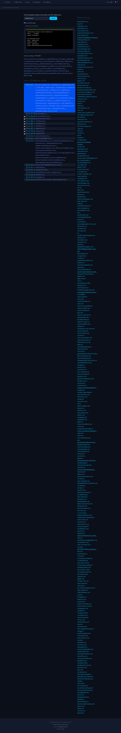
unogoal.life (39, 131)
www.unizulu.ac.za (83, 638)
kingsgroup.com (82, 26)
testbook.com (81, 124)
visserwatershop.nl (83, 46)
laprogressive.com (83, 697)
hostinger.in (39, 177)
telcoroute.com (82, 667)
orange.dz (80, 399)
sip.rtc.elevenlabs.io (83, 160)
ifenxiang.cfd (59, 68)
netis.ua (79, 538)
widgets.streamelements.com (45, 145)
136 (32, 126)
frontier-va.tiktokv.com (84, 174)
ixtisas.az (38, 61)
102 (32, 116)
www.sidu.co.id (82, 401)
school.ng (80, 426)
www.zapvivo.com (83, 181)
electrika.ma (81, 467)
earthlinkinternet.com (84, 206)
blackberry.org (82, 660)
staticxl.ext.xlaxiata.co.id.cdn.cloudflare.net (50, 157)
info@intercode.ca (63, 726)
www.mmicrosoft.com (84, 604)
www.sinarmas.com (83, 394)
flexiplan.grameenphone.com (86, 90)
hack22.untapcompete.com (86, 704)
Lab (27, 2)
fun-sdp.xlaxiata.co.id (65, 153)
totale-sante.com (82, 519)
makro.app (70, 59)
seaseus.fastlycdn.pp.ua (85, 690)
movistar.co (81, 258)
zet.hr (79, 404)
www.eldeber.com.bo (61, 64)
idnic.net (80, 110)
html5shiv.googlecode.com (86, 290)
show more (27, 75)
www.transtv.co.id (83, 524)
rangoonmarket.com (83, 308)
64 (29, 85)
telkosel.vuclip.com (83, 322)
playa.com (80, 219)
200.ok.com (81, 474)
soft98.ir (80, 681)
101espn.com (81, 237)
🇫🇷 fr (116, 2)
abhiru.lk (80, 344)
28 (34, 113)
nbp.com (80, 131)
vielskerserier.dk (41, 170)
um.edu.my (80, 479)
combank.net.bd (82, 613)
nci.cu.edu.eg (81, 513)
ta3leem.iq (80, 326)
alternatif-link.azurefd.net (85, 274)
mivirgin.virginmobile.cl (84, 392)
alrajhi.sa (80, 69)
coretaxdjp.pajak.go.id (84, 347)
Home (7, 2)
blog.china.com (82, 201)
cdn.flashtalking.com (84, 162)
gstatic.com (81, 276)
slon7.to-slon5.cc (47, 68)
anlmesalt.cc (28, 68)
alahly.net (80, 106)
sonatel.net (80, 390)
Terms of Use (64, 724)
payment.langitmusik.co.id (85, 379)
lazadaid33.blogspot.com (85, 247)
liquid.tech (80, 713)
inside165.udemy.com (84, 567)
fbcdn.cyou (80, 706)
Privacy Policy (56, 724)
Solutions (36, 2)
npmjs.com (80, 194)
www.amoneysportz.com (85, 476)
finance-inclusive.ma (84, 315)
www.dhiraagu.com (83, 183)
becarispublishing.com (43, 141)
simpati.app (29, 61)
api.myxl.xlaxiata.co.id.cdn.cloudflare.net (49, 160)
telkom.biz (80, 708)
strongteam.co (81, 597)
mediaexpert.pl (82, 417)
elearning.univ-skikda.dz (85, 676)
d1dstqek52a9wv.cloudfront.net (87, 483)
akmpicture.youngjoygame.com (87, 540)
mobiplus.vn (81, 610)
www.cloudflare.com (83, 324)
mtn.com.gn (81, 620)
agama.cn (80, 458)
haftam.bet (59, 61)
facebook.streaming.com (85, 679)
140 (32, 131)
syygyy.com (56, 172)
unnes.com (80, 556)
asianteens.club (29, 73)
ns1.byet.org (81, 485)
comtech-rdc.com (83, 581)
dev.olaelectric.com (83, 210)
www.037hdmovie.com (84, 363)
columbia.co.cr (82, 242)
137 (32, 128)
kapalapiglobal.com (83, 501)
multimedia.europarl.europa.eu (87, 96)
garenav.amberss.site (84, 356)
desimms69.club (42, 73)
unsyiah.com (81, 601)
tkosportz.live (81, 285)
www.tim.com (81, 522)
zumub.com (81, 147)
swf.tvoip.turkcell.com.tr (85, 53)
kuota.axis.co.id (82, 397)
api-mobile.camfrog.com (85, 688)
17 (34, 177)
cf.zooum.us (81, 711)
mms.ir (79, 281)
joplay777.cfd (81, 167)
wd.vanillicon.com (83, 542)
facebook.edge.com (83, 51)
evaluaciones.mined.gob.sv (86, 517)
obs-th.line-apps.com (84, 126)
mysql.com (80, 335)
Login (110, 2)
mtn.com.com (81, 510)
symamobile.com (82, 74)
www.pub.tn (81, 585)
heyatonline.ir (81, 197)
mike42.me (80, 408)
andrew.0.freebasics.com (85, 33)
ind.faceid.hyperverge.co (85, 429)
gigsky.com (81, 579)
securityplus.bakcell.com (85, 115)
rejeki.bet (68, 61)
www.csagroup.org (83, 481)
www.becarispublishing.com (62, 141)
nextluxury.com (82, 99)
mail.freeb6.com (82, 28)
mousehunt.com (82, 663)
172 (27, 85)
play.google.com (82, 253)
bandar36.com (82, 499)
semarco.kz (81, 454)
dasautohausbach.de (84, 340)
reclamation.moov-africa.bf (86, 328)
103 (32, 118)
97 (32, 113)
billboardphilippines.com (85, 62)
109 (32, 123)
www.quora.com (82, 151)
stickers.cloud (51, 71)
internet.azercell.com (84, 492)
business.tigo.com (83, 169)
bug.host (80, 24)
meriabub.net (39, 121)
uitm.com (80, 670)
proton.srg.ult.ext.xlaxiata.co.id (45, 153)
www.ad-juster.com (42, 136)
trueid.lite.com (81, 369)
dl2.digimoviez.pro (83, 319)
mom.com (80, 435)
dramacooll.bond (29, 66)
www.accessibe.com (83, 447)
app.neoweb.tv (40, 114)
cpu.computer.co (82, 685)
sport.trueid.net (82, 583)
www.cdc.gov (81, 78)
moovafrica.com (82, 656)
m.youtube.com (82, 172)
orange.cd (80, 488)
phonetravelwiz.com (83, 60)
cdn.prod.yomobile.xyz (84, 658)
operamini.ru (81, 456)
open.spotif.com (82, 497)
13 (34, 172)
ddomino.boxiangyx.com (85, 199)
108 (32, 121)
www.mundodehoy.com (84, 424)
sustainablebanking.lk (84, 217)
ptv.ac (26, 59)
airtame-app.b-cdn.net (84, 606)
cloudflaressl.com (83, 529)
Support (46, 2)
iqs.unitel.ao (81, 117)
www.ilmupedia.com (83, 301)
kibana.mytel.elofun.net (84, 504)
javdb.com (80, 71)
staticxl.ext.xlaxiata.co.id (64, 148)
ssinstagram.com (82, 608)
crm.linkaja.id (81, 222)
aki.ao (79, 135)
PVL (63, 729)
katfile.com (80, 262)
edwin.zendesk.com (83, 406)
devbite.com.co (82, 381)
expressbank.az (82, 554)
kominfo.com (81, 367)
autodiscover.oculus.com (85, 67)
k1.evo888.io (81, 294)
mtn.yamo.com (82, 645)
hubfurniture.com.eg (83, 342)
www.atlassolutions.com (85, 654)
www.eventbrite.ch (83, 310)
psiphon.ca (53, 66)
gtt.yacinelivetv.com (42, 116)
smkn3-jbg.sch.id (82, 287)
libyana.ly (80, 244)
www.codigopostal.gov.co (85, 629)
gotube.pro (80, 699)
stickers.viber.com (83, 651)
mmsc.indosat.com (83, 451)
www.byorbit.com (82, 331)
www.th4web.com (83, 317)
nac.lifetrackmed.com (84, 572)
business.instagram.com (85, 265)
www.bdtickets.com (83, 449)
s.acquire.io (81, 365)
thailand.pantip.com (83, 40)
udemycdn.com (82, 119)
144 (32, 136)
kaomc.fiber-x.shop (83, 569)
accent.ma (80, 695)
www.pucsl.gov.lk (83, 526)
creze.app (80, 299)
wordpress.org (82, 672)
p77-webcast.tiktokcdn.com (86, 588)
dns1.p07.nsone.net (83, 83)
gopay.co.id (81, 81)
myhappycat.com (82, 44)
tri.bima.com (81, 383)
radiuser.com (81, 576)
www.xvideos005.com (42, 138)
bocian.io (80, 640)
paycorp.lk (80, 267)
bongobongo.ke (82, 463)
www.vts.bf (81, 683)
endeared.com (81, 385)
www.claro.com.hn (83, 563)
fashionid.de (39, 167)
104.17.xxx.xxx (81, 410)
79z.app (62, 59)
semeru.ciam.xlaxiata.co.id (44, 148)
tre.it (78, 212)
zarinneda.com (82, 165)
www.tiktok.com (82, 240)
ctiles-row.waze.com (83, 544)
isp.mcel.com (81, 490)
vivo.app (80, 547)
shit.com (80, 551)
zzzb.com (80, 303)
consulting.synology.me (84, 558)
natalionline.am (52, 59)
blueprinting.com (82, 21)
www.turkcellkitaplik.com (85, 649)
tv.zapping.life (81, 140)
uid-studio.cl (40, 71)
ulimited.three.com (83, 622)
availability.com (82, 419)
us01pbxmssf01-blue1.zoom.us (87, 360)
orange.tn (80, 631)
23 (34, 116)
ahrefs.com (80, 531)
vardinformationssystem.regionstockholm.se (50, 179)
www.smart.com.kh (83, 185)
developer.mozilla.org (84, 87)
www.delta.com (82, 42)
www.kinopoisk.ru (83, 701)
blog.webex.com (82, 149)
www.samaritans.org (83, 438)
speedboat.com (82, 56)
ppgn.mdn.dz (81, 278)
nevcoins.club (66, 73)
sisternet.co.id (29, 26)
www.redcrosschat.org (84, 94)
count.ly (79, 595)
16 (34, 174)
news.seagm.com (82, 35)
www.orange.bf (82, 297)
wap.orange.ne (82, 176)
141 (32, 133)
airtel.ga (80, 203)
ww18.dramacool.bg (30, 64)
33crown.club (62, 71)
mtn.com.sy (81, 351)
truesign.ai (41, 59)
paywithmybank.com (83, 633)
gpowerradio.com (82, 215)
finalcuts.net (81, 65)
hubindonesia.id (82, 349)
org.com (80, 624)
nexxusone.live (82, 626)
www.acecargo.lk (82, 617)
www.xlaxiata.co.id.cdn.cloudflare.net (48, 162)
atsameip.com (81, 642)
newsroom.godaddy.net (84, 306)
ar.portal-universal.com (84, 122)
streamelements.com (54, 143)
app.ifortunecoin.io (83, 192)
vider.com (80, 433)
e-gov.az (80, 128)
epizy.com (80, 190)
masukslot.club (54, 73)
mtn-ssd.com (81, 231)
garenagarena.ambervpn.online (87, 353)
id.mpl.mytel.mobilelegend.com (87, 158)
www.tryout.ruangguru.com (86, 92)
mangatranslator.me (83, 444)
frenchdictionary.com (42, 172)
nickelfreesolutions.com (84, 58)
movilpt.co (80, 133)
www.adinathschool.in (84, 358)
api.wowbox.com (82, 574)
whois (36, 26)
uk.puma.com (40, 143)
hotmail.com (81, 101)
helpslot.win (81, 533)
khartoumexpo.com (83, 76)
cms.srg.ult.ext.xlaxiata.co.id (45, 150)
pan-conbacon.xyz (83, 372)
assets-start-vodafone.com (86, 112)
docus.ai (33, 59)
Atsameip (16, 7)
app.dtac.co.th (81, 376)
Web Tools (17, 2)
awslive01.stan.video (83, 283)
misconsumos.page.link (84, 565)
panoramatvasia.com (84, 508)
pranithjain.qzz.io (82, 494)
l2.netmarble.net (82, 560)
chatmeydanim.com (83, 108)
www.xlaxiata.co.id (41, 155)
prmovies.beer (49, 61)
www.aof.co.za (82, 226)
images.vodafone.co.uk (84, 515)
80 (32, 85)
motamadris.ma (82, 647)
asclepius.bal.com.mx (84, 665)
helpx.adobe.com (82, 590)
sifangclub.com (82, 506)
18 (34, 131)
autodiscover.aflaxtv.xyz (85, 260)
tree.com (80, 313)
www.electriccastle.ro (84, 674)
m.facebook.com (82, 635)
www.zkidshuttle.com (84, 269)
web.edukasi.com (82, 413)
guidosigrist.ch (29, 71)
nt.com (79, 187)
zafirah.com (81, 415)
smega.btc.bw (81, 256)
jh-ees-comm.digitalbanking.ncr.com (47, 165)
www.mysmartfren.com (84, 338)
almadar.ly (80, 137)
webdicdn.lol (39, 126)
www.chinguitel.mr (83, 208)
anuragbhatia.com (83, 692)
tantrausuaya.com (83, 85)
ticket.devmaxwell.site (84, 465)
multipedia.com (82, 178)
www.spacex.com (83, 31)
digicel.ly (80, 422)
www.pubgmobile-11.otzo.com (86, 224)
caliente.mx (39, 174)
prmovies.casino (64, 66)
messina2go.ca (42, 66)
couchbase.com (82, 615)
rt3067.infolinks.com (83, 592)
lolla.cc (37, 68)
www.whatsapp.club (83, 49)
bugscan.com (81, 599)
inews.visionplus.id (83, 374)
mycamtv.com (81, 228)
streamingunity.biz (45, 64)
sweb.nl (79, 103)
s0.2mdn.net (81, 472)
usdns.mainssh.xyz (83, 333)
